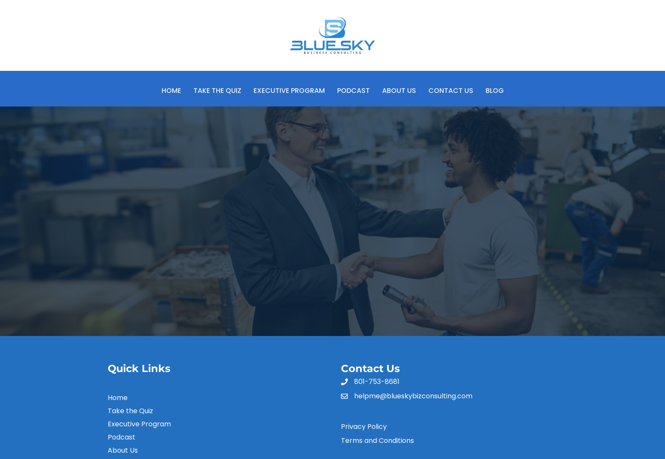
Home (171, 90)
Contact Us (450, 90)
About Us (399, 90)
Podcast (353, 90)
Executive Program (289, 90)
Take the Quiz (217, 90)
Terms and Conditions (377, 440)
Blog (495, 90)
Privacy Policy (364, 426)
